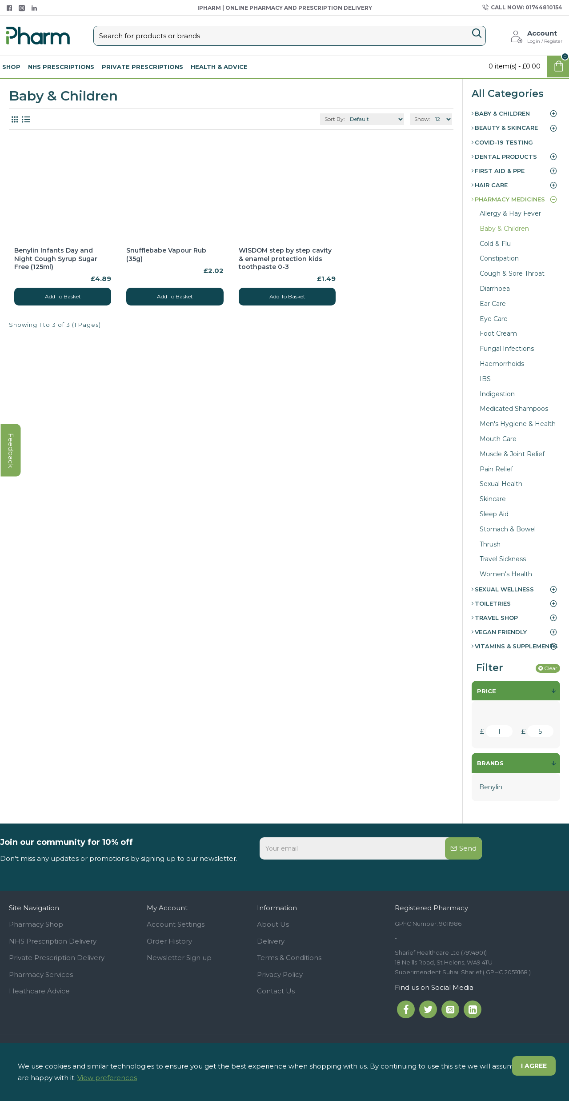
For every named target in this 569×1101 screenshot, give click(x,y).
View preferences (107, 1077)
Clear (550, 668)
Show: (422, 119)
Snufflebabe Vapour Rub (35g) (166, 254)
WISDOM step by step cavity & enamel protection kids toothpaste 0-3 (285, 258)
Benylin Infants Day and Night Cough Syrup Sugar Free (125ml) (55, 258)
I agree (534, 1066)
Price (486, 691)
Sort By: (335, 119)
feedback (11, 450)
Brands (490, 763)
